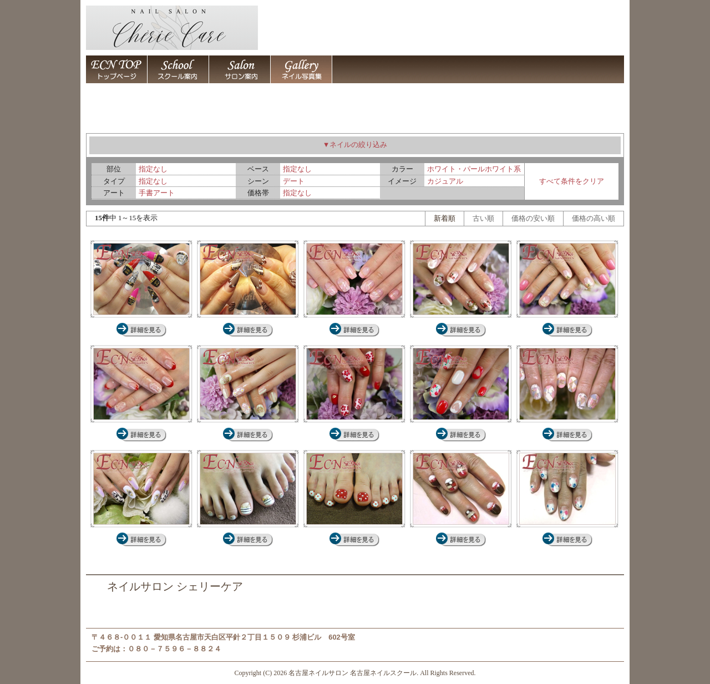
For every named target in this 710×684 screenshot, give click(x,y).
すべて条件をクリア (571, 181)
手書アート (157, 193)
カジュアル (445, 181)
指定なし (153, 169)
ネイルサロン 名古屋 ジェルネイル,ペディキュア (248, 539)
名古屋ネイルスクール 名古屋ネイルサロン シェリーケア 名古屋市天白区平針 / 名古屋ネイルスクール (178, 69)
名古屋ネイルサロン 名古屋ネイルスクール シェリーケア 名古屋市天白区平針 (116, 69)
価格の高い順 (593, 218)
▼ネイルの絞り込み (355, 145)
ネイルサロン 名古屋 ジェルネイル (354, 330)
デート (294, 181)
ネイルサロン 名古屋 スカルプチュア (141, 330)
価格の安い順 (533, 218)
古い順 (483, 218)
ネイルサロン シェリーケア (175, 586)
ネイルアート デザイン (301, 69)
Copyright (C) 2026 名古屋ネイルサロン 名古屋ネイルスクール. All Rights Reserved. (355, 673)
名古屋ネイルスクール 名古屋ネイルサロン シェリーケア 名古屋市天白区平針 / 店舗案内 (362, 69)
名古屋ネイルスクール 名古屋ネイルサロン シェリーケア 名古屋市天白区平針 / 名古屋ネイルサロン (239, 69)
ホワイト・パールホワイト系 (474, 169)
